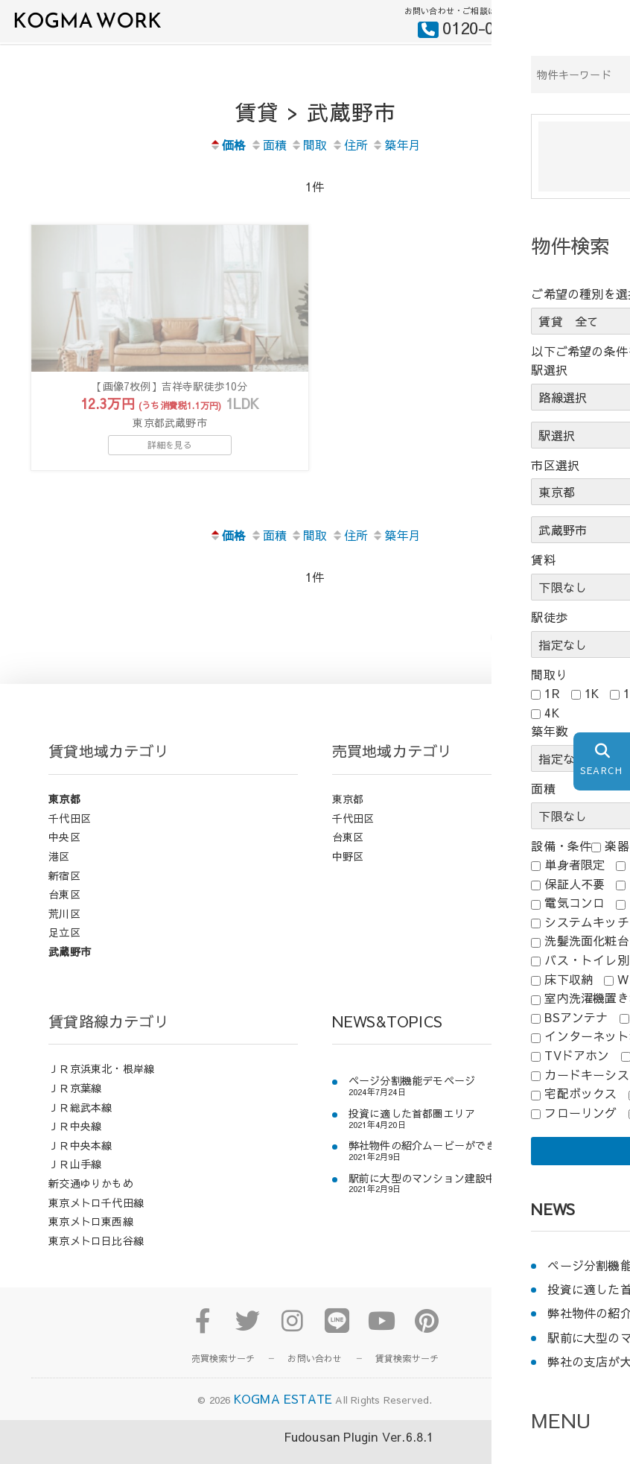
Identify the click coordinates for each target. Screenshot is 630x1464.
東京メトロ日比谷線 (96, 1257)
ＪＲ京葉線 (74, 1104)
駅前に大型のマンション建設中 (423, 1195)
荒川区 (64, 930)
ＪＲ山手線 (74, 1181)
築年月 (396, 144)
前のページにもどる (557, 654)
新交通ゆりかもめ (90, 1200)
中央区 (64, 854)
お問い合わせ (314, 1376)
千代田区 (69, 835)
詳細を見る (170, 462)
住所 (349, 144)
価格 (227, 144)
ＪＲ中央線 (74, 1143)
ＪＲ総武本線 (80, 1124)
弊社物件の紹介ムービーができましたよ (444, 1163)
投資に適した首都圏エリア (412, 1130)
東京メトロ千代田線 (96, 1219)
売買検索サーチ (223, 1376)
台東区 (64, 911)
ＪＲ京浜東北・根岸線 (101, 1086)
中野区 (348, 873)
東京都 (64, 816)
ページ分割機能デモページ (412, 1098)
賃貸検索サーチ (407, 1376)
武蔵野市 (69, 968)
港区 (58, 873)
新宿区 (64, 892)
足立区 (64, 949)
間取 (308, 144)
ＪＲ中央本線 (80, 1162)
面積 (268, 144)
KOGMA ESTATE (283, 1416)
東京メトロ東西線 (90, 1239)
